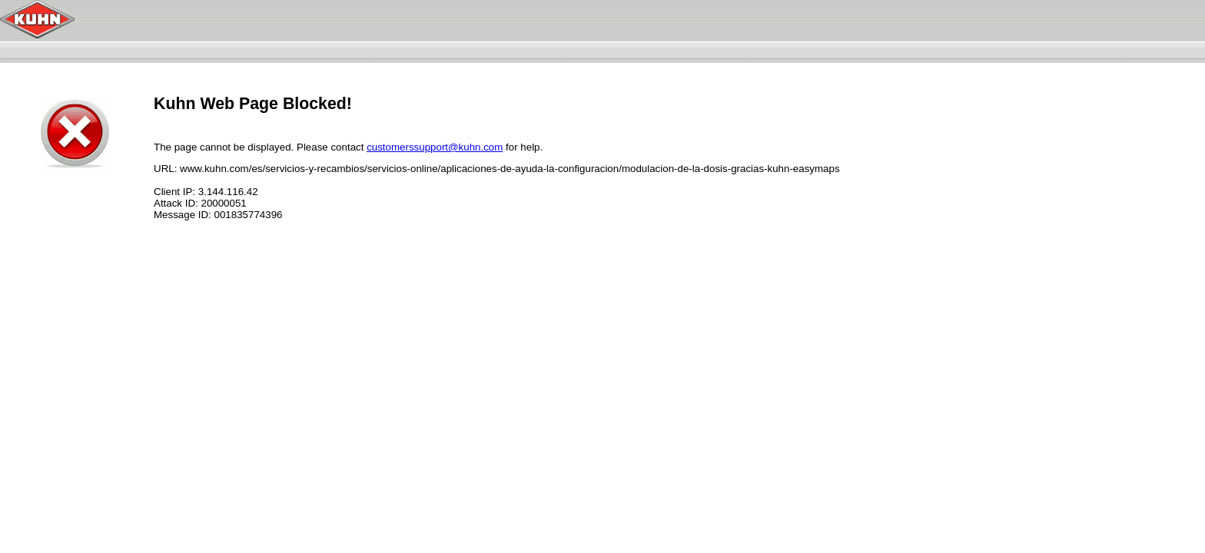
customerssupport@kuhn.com (435, 147)
